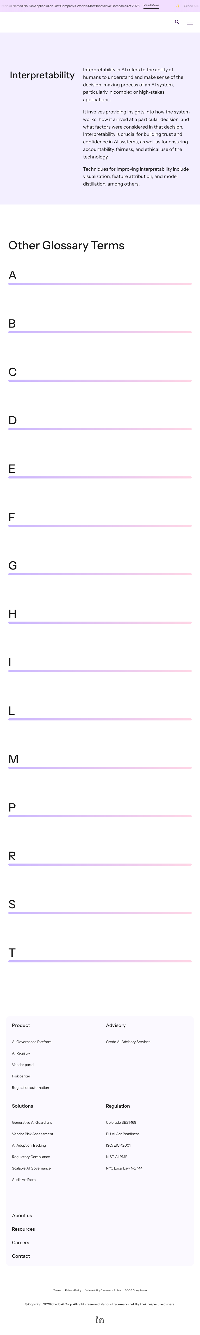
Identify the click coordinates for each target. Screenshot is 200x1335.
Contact (21, 1256)
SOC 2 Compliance (136, 1290)
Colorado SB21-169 (121, 1122)
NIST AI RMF (116, 1156)
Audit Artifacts (24, 1179)
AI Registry (21, 1053)
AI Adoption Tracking (29, 1145)
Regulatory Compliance (31, 1156)
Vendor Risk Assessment (32, 1134)
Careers (20, 1242)
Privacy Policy (73, 1290)
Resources (23, 1229)
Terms (57, 1290)
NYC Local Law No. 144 (124, 1168)
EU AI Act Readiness (123, 1134)
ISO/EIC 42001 (118, 1145)
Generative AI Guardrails (32, 1122)
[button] (189, 22)
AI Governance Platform (32, 1041)
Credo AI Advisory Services (128, 1041)
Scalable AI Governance (31, 1168)
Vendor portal (23, 1064)
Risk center (21, 1076)
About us (22, 1215)
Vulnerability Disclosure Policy (103, 1290)
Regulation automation (30, 1087)
